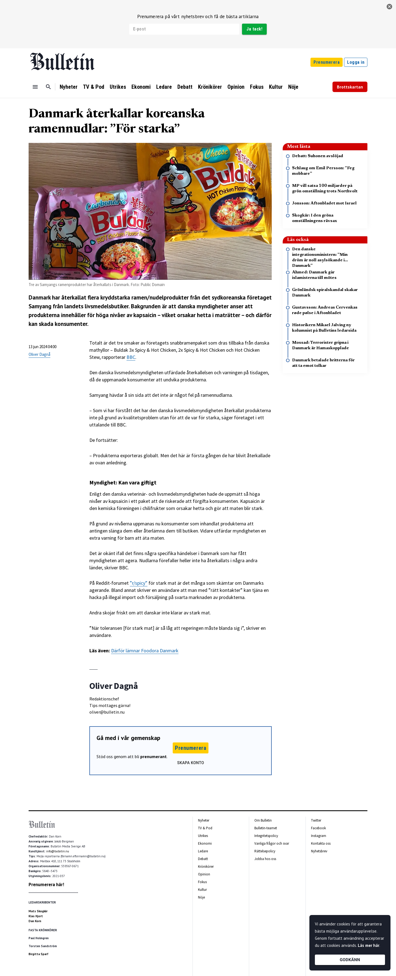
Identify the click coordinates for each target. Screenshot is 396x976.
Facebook (318, 828)
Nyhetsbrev (319, 851)
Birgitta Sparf (38, 954)
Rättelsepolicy (264, 851)
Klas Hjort (36, 916)
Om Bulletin (263, 820)
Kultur (276, 87)
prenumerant (153, 756)
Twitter (316, 820)
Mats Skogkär (38, 911)
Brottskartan (350, 87)
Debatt (185, 87)
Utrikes (118, 87)
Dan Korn (35, 921)
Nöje (293, 87)
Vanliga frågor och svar (271, 843)
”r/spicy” (138, 583)
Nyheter (69, 87)
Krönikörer (210, 87)
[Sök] (48, 86)
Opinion (235, 87)
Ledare (164, 87)
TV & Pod (93, 87)
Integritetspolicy (266, 835)
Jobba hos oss (265, 858)
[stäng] (389, 6)
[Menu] (35, 86)
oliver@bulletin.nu (107, 712)
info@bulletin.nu (57, 851)
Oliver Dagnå (39, 354)
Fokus (256, 87)
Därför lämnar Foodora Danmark (144, 650)
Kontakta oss (321, 843)
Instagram (318, 835)
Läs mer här (368, 945)
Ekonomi (141, 87)
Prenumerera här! (46, 884)
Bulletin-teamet (265, 828)
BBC (131, 357)
